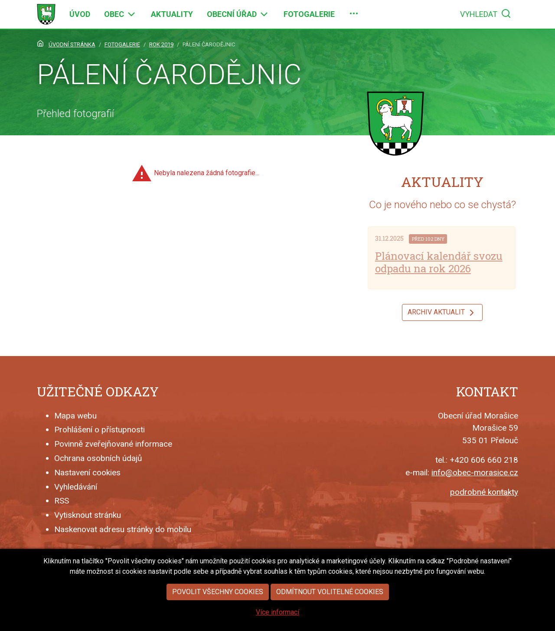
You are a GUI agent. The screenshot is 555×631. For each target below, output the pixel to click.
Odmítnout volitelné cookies (329, 605)
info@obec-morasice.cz (474, 472)
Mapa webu (75, 416)
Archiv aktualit (442, 312)
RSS (61, 501)
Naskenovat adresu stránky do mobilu (122, 529)
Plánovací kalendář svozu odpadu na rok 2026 (439, 262)
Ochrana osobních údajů (98, 458)
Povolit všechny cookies (217, 605)
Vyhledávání (75, 487)
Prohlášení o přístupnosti (99, 430)
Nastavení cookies (87, 472)
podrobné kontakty (484, 492)
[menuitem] (79, 14)
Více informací (277, 625)
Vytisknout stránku (87, 515)
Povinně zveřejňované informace (113, 444)
